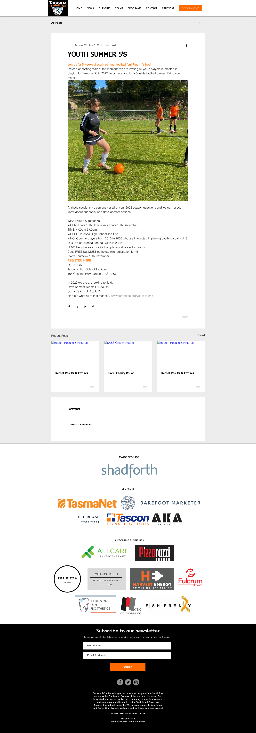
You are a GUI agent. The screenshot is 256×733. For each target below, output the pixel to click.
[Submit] (127, 667)
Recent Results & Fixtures (71, 373)
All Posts (56, 22)
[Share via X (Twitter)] (77, 306)
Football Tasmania (119, 721)
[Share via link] (93, 306)
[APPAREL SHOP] (190, 8)
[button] (104, 8)
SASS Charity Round (121, 373)
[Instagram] (136, 682)
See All (201, 335)
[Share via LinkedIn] (85, 306)
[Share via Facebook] (69, 306)
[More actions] (186, 45)
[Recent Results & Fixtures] (75, 354)
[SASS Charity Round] (128, 354)
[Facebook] (120, 682)
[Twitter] (128, 682)
